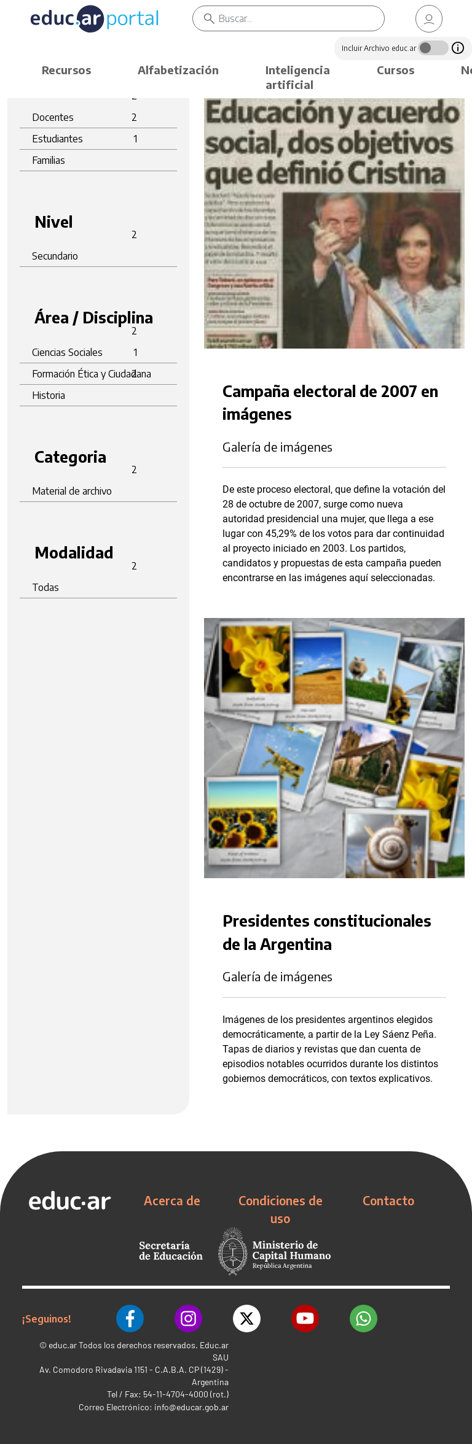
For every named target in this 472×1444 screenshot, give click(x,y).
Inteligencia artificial (298, 77)
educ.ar (63, 1345)
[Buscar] (301, 18)
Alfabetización (178, 70)
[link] (428, 19)
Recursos (66, 70)
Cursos (395, 70)
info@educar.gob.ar (191, 1407)
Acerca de (172, 1200)
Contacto (388, 1200)
